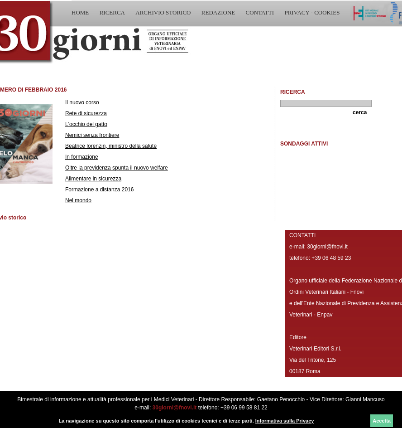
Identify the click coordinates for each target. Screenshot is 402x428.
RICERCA (112, 12)
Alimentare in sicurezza (93, 178)
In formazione (81, 157)
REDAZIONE (218, 12)
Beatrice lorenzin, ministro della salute (111, 146)
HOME (80, 12)
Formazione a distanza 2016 (99, 189)
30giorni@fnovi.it (175, 407)
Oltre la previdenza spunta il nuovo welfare (116, 168)
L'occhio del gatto (86, 124)
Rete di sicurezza (86, 113)
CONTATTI (260, 12)
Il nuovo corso (82, 102)
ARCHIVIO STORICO (163, 12)
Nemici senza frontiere (92, 135)
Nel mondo (78, 200)
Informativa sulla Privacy (284, 420)
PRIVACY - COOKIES (312, 12)
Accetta (382, 420)
